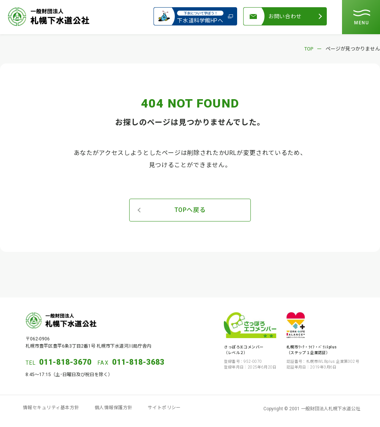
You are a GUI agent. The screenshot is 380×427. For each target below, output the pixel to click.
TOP (308, 49)
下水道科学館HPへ (200, 16)
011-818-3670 (65, 362)
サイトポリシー (164, 407)
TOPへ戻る (190, 210)
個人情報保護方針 (114, 407)
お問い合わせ (284, 16)
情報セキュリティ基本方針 (51, 407)
